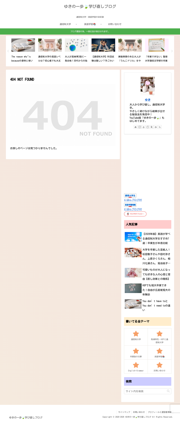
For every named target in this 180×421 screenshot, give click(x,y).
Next (172, 51)
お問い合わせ (139, 412)
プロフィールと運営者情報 (159, 412)
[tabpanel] (23, 51)
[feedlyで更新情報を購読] (156, 127)
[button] (168, 391)
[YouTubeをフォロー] (143, 127)
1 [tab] (85, 68)
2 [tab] (90, 68)
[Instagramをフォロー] (139, 127)
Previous (8, 51)
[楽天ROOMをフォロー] (152, 127)
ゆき (147, 99)
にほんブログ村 (133, 200)
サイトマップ (124, 412)
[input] (147, 391)
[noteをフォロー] (147, 127)
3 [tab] (94, 68)
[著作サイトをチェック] (135, 127)
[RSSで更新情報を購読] (160, 127)
